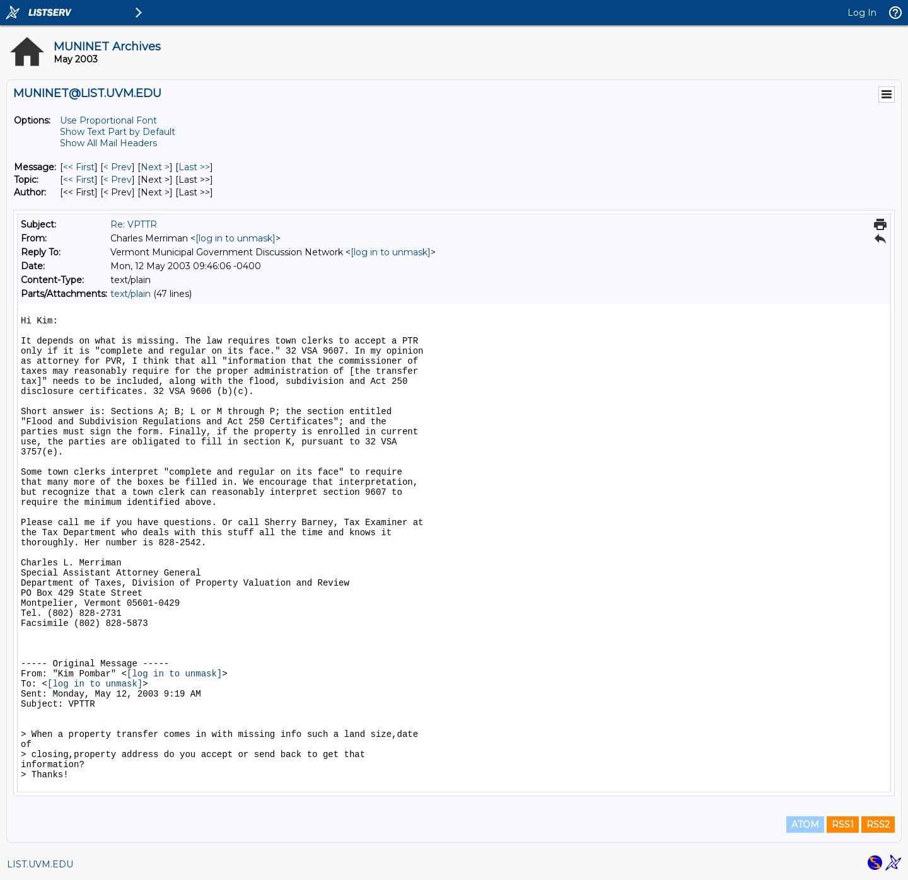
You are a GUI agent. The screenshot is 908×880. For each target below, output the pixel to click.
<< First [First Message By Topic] (79, 179)
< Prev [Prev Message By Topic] (117, 179)
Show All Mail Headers (108, 143)
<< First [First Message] (79, 167)
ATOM (805, 824)
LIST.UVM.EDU (40, 864)
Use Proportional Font (108, 120)
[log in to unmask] (235, 238)
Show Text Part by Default (117, 131)
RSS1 (843, 824)
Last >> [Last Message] (194, 167)
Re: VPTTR (133, 224)
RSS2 (878, 824)
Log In (861, 12)
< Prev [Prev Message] (117, 167)
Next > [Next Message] (155, 167)
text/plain (130, 293)
